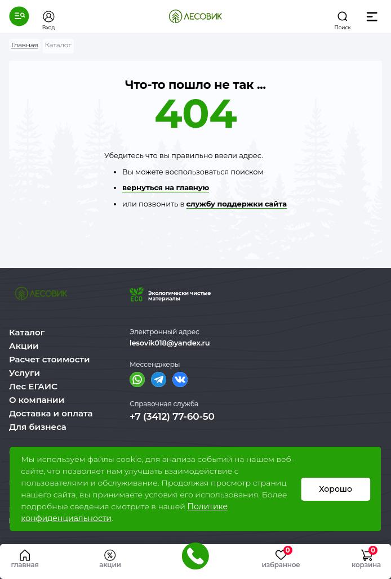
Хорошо (335, 489)
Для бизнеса (37, 426)
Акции (23, 345)
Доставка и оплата (51, 413)
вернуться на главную (165, 187)
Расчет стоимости (49, 359)
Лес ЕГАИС (33, 386)
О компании (36, 399)
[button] (19, 16)
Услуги (24, 372)
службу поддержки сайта (236, 203)
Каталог (27, 332)
